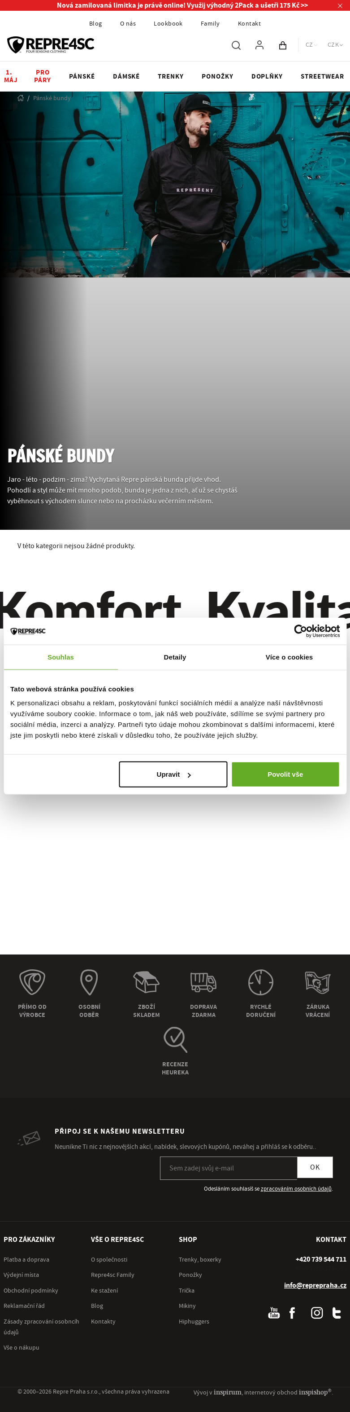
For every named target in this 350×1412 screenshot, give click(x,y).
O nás (128, 24)
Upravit (174, 774)
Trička (186, 1292)
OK (315, 1168)
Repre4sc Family (112, 1276)
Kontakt (249, 24)
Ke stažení (104, 1292)
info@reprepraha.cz (315, 1286)
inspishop (317, 1393)
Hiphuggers (194, 1323)
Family (210, 24)
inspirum (234, 1393)
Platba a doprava (26, 1261)
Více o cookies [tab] (289, 656)
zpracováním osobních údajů (296, 1189)
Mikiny (187, 1307)
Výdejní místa (21, 1276)
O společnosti (109, 1261)
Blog (95, 24)
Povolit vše (285, 774)
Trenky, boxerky (200, 1261)
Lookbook (168, 24)
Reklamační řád (24, 1307)
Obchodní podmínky (31, 1292)
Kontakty (103, 1323)
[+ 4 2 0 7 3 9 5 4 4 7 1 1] (321, 1260)
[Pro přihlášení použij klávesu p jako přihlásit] (259, 45)
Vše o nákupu (21, 1349)
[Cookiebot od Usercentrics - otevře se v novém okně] (300, 631)
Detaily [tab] (175, 656)
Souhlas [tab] (61, 656)
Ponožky (190, 1276)
